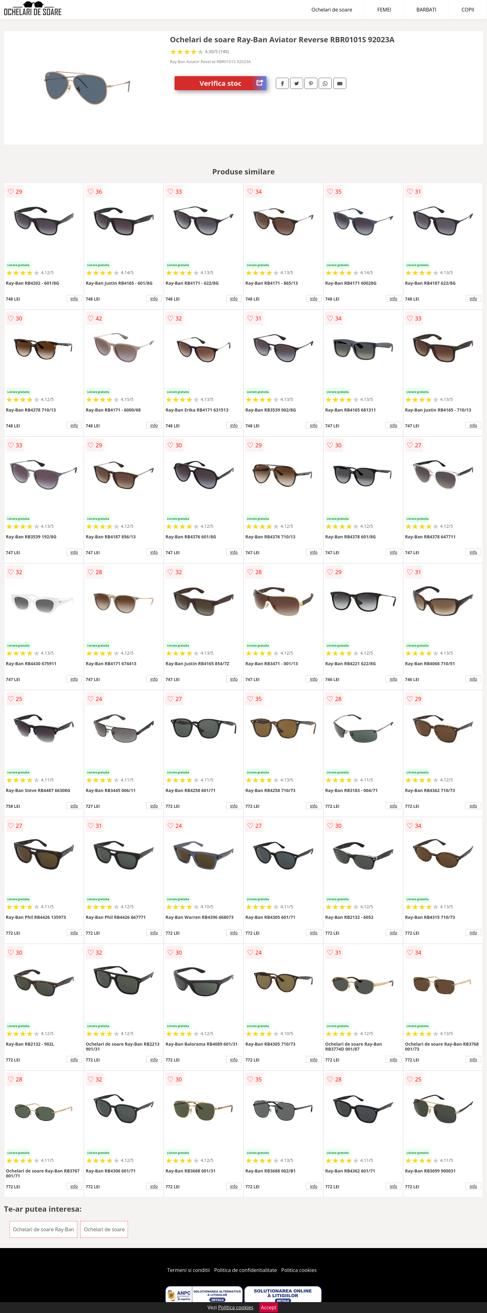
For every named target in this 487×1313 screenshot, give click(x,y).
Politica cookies (299, 1270)
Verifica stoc (232, 83)
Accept (268, 1307)
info (74, 298)
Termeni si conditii (188, 1270)
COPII (468, 9)
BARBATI (426, 9)
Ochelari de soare (332, 9)
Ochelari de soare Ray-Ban (43, 1229)
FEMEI (384, 9)
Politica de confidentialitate (245, 1270)
